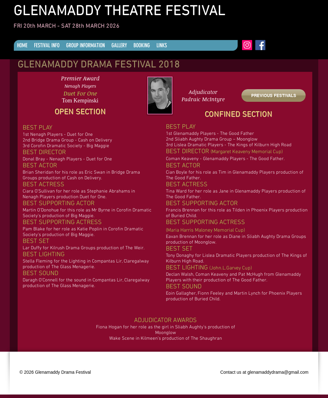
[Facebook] (260, 45)
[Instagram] (247, 45)
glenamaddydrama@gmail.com (277, 372)
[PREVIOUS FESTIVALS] (273, 95)
